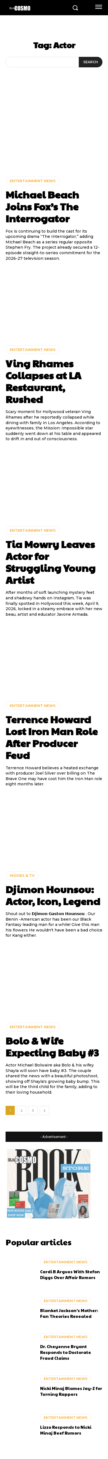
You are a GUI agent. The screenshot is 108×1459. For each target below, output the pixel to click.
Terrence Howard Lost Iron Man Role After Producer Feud (52, 737)
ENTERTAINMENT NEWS (33, 181)
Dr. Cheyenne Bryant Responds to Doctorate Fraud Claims (65, 1352)
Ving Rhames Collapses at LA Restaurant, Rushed (43, 381)
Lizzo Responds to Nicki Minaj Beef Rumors (65, 1430)
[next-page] (44, 1110)
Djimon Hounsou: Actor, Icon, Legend (53, 895)
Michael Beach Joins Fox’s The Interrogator (42, 206)
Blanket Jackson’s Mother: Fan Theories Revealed (69, 1313)
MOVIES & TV (22, 875)
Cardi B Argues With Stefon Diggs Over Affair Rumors (70, 1274)
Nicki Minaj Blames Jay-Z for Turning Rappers (71, 1391)
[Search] (90, 62)
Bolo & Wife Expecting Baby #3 (52, 1046)
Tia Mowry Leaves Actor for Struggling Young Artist (50, 562)
